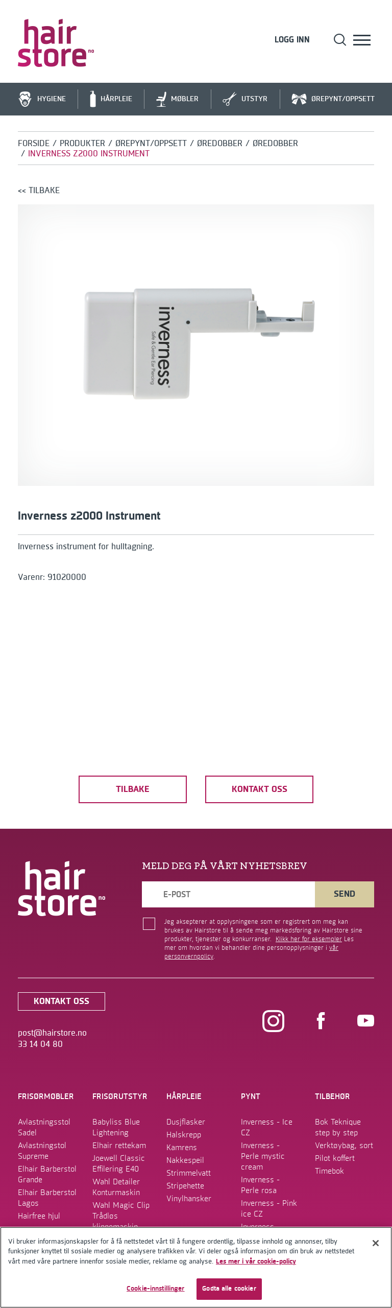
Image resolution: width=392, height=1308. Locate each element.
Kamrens (181, 1147)
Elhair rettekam (119, 1145)
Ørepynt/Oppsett (333, 99)
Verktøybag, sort (344, 1145)
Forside (34, 143)
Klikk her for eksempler (309, 939)
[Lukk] (375, 1243)
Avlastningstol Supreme (42, 1150)
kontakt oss (259, 789)
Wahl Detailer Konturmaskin (116, 1187)
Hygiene (41, 99)
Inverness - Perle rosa (260, 1185)
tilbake (133, 789)
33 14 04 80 (40, 1044)
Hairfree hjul (39, 1216)
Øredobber (219, 143)
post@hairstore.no (52, 1033)
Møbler (177, 99)
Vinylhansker (188, 1199)
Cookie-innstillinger (156, 1288)
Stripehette (185, 1186)
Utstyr (245, 99)
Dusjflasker (185, 1122)
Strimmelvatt (188, 1173)
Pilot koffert (335, 1158)
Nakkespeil (185, 1160)
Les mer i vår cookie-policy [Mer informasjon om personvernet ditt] (256, 1261)
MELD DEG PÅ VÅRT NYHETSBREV (224, 866)
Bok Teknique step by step (338, 1127)
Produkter (82, 143)
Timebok (329, 1171)
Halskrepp (183, 1135)
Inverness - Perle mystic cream (263, 1156)
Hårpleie (111, 99)
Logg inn (292, 40)
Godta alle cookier (229, 1288)
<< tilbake (39, 190)
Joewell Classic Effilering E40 (118, 1163)
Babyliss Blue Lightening (116, 1127)
